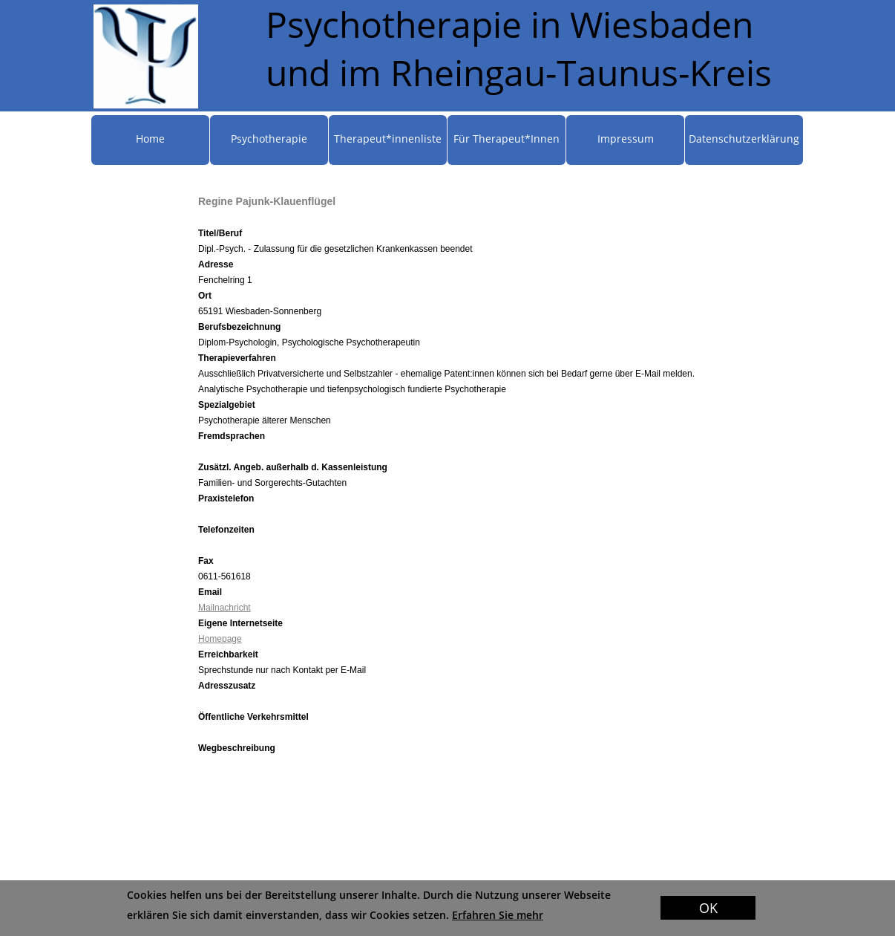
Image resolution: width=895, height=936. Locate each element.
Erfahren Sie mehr (497, 915)
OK (708, 908)
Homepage (220, 639)
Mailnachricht (224, 607)
